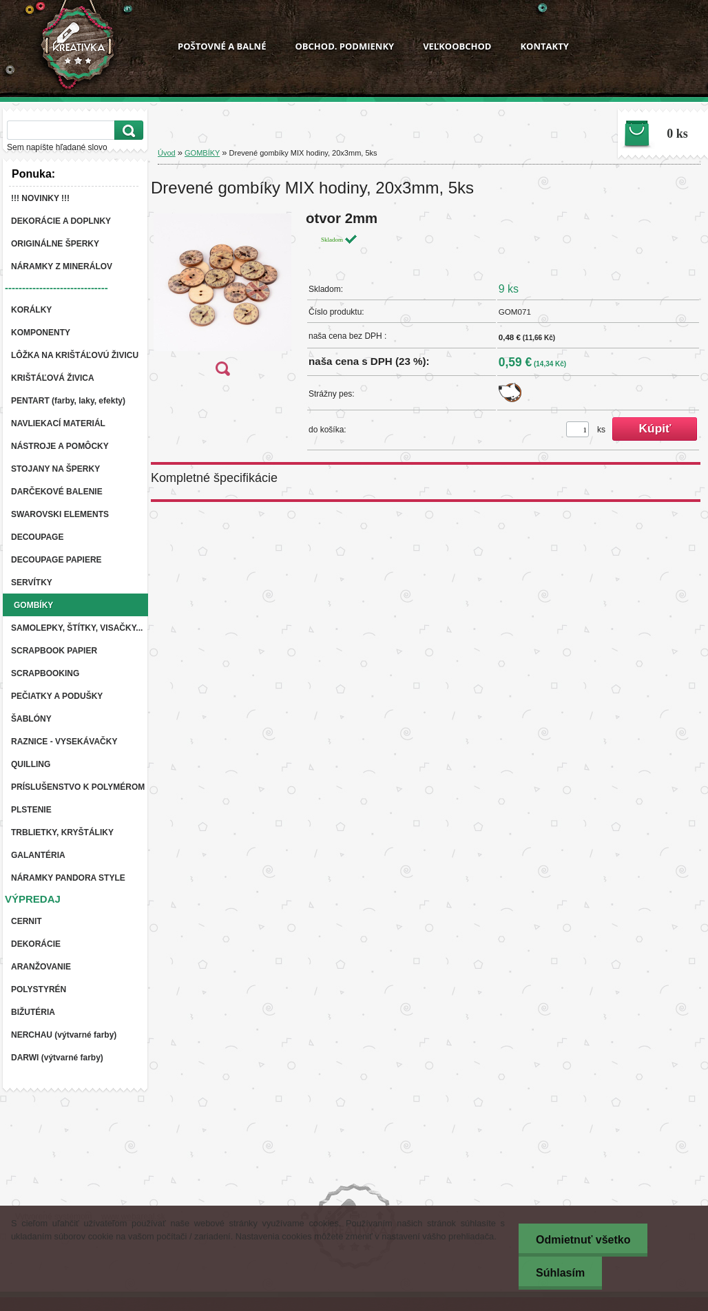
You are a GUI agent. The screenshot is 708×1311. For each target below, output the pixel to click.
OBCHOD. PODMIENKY (344, 46)
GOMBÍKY (202, 153)
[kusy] (577, 429)
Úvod (167, 153)
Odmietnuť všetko (583, 1240)
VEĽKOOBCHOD (457, 46)
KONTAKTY (544, 46)
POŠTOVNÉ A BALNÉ (222, 46)
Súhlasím (560, 1273)
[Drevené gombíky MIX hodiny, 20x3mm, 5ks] (222, 298)
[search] (127, 130)
